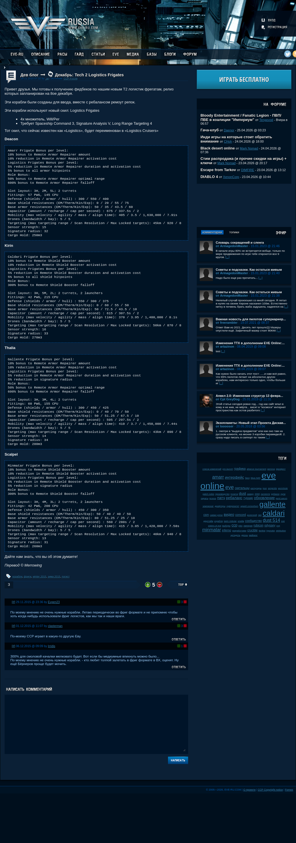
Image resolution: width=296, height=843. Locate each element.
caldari (274, 513)
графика (240, 468)
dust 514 (271, 520)
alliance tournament (256, 469)
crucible (252, 530)
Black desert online (217, 148)
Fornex (289, 839)
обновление (264, 498)
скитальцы (242, 488)
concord (240, 514)
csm (206, 514)
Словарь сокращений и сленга (240, 242)
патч (221, 498)
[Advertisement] (244, 205)
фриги (27, 626)
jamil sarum (281, 498)
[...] (228, 257)
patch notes (208, 494)
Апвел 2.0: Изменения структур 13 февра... (249, 395)
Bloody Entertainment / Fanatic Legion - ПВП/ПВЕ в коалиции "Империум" (240, 117)
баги (247, 478)
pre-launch (227, 469)
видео (229, 514)
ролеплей (252, 515)
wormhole (283, 488)
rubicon (258, 525)
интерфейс (234, 477)
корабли (17, 626)
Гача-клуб (209, 130)
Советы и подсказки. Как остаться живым (249, 269)
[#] (13, 651)
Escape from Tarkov (218, 170)
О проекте (249, 839)
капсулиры (256, 488)
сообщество (253, 520)
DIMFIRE (247, 170)
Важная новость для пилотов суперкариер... (251, 319)
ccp (234, 525)
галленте (265, 494)
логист (66, 626)
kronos (212, 498)
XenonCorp (231, 177)
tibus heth (256, 478)
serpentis (272, 488)
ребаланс (234, 498)
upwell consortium (249, 506)
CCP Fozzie (70, 78)
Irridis (51, 695)
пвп (260, 515)
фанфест (281, 469)
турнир (248, 498)
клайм (241, 521)
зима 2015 (54, 626)
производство (222, 494)
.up (47, 78)
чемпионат (208, 506)
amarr (218, 477)
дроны (244, 535)
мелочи (271, 469)
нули (282, 494)
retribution (281, 530)
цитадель (235, 535)
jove (265, 488)
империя (248, 525)
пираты (204, 498)
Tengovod (266, 120)
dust (242, 493)
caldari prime (216, 515)
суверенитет (232, 506)
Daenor (229, 130)
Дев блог (29, 75)
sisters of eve (214, 525)
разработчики (239, 530)
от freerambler (227, 322)
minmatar (211, 529)
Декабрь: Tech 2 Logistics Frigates (89, 75)
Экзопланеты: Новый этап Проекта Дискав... (251, 423)
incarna (234, 494)
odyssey (269, 525)
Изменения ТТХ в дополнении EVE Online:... (250, 343)
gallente (272, 504)
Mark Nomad (249, 148)
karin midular (230, 521)
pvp (278, 525)
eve (230, 487)
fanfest (262, 530)
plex (240, 525)
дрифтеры (220, 506)
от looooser (225, 426)
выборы (226, 525)
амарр (250, 494)
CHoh (228, 141)
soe (283, 521)
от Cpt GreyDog (228, 399)
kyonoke (270, 530)
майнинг (253, 535)
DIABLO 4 (209, 177)
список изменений (212, 469)
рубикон (275, 494)
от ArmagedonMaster (232, 246)
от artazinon (225, 346)
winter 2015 (39, 626)
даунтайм (208, 521)
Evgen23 (54, 651)
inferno (226, 530)
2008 (257, 494)
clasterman (55, 675)
